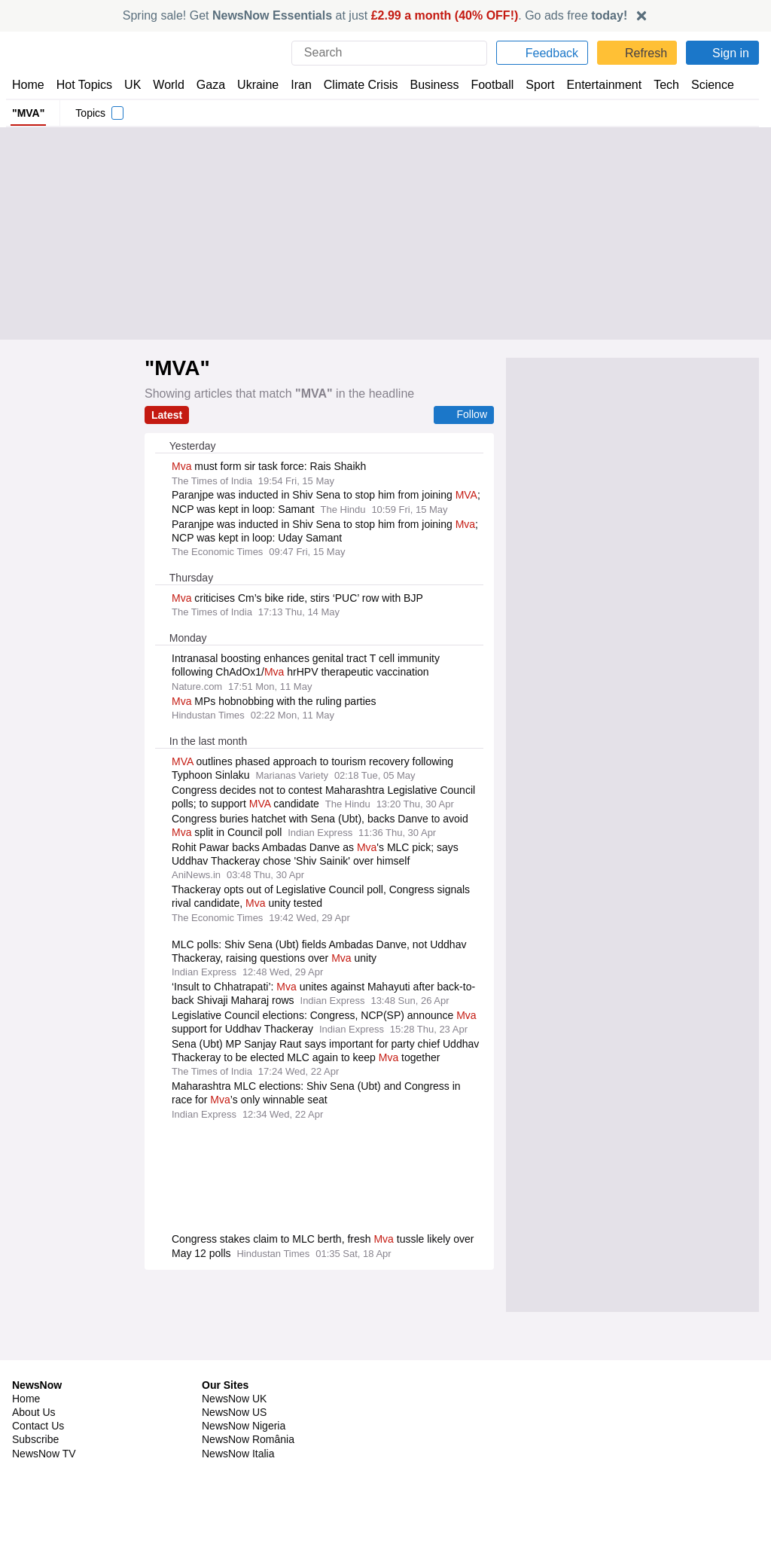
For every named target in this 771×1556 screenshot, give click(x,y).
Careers (410, 1412)
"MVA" (26, 113)
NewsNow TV (43, 1439)
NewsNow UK (233, 1385)
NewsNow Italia (238, 1439)
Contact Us (38, 1412)
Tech (656, 85)
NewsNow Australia (248, 1467)
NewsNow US (233, 1399)
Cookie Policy (612, 1399)
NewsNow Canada (245, 1454)
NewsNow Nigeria (243, 1412)
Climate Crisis (353, 85)
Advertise (414, 1399)
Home (28, 85)
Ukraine (253, 85)
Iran (294, 85)
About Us (34, 1399)
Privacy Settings (619, 1439)
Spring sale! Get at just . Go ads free (375, 15)
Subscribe (35, 1426)
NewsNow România (248, 1426)
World (167, 85)
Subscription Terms (627, 1426)
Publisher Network (435, 1385)
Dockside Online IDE (438, 1426)
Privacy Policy (613, 1385)
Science (702, 85)
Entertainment (595, 85)
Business (427, 85)
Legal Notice (610, 1412)
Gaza (208, 85)
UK (132, 85)
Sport (533, 85)
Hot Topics (84, 85)
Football (485, 85)
